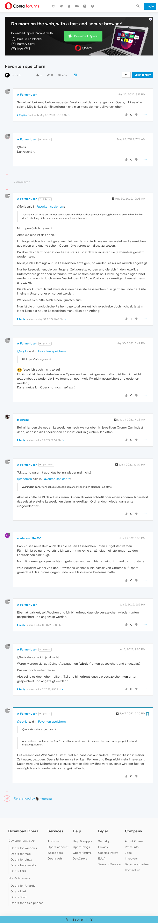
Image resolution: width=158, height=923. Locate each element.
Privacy (103, 838)
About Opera (134, 833)
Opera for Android (23, 877)
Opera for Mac (20, 845)
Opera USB (18, 862)
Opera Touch (19, 889)
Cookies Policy (108, 844)
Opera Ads (55, 850)
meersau (23, 411)
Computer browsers (21, 832)
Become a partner (137, 856)
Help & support (83, 833)
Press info (131, 838)
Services (55, 823)
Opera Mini (18, 883)
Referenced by (24, 790)
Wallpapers (55, 844)
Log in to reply (143, 66)
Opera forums (82, 844)
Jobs (128, 844)
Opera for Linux (21, 851)
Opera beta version (23, 857)
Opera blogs (81, 838)
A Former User (27, 86)
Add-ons (53, 833)
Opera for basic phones (26, 894)
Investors (131, 850)
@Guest (45, 131)
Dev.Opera (80, 850)
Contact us (132, 861)
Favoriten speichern (50, 198)
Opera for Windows (23, 839)
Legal (103, 823)
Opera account (58, 838)
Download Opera (86, 28)
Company (133, 823)
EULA (101, 850)
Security (103, 833)
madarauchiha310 (29, 530)
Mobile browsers (19, 870)
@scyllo (22, 343)
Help (77, 823)
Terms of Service (109, 856)
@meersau (46, 457)
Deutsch (16, 67)
